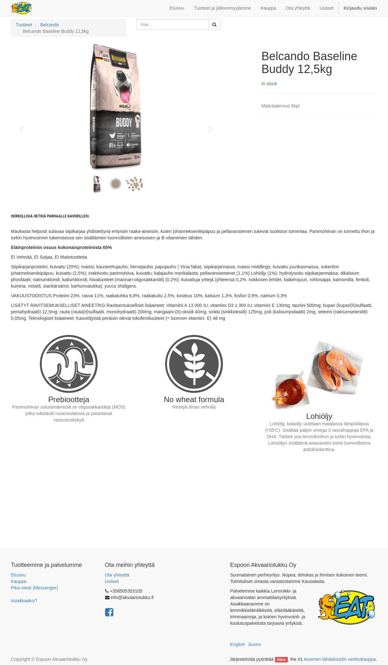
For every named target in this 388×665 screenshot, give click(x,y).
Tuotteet (24, 24)
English (237, 644)
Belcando (49, 24)
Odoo (281, 659)
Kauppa (18, 581)
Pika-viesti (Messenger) (34, 587)
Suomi (254, 644)
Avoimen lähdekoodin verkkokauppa (340, 659)
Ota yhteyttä (117, 574)
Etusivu (18, 574)
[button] (23, 125)
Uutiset (112, 581)
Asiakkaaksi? (24, 600)
